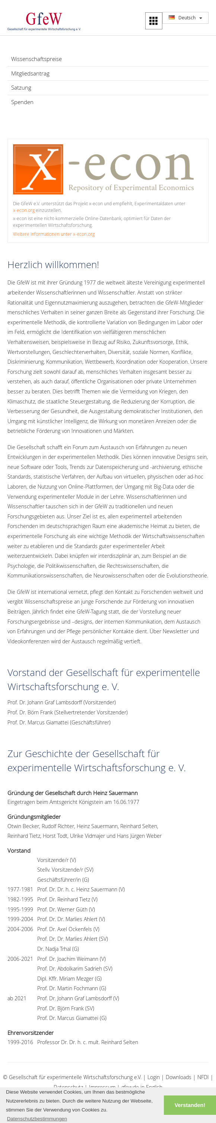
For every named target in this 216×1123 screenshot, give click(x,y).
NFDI (203, 1077)
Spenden (22, 102)
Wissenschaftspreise (36, 58)
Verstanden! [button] (190, 1105)
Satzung (21, 87)
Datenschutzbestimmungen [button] (37, 1119)
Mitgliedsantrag (30, 73)
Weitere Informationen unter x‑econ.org (54, 234)
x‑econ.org (24, 210)
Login (153, 1077)
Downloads (178, 1077)
